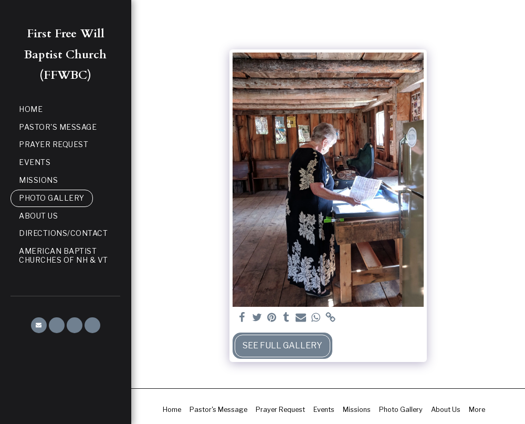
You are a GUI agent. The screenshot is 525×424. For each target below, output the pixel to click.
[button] (39, 325)
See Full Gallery (282, 345)
